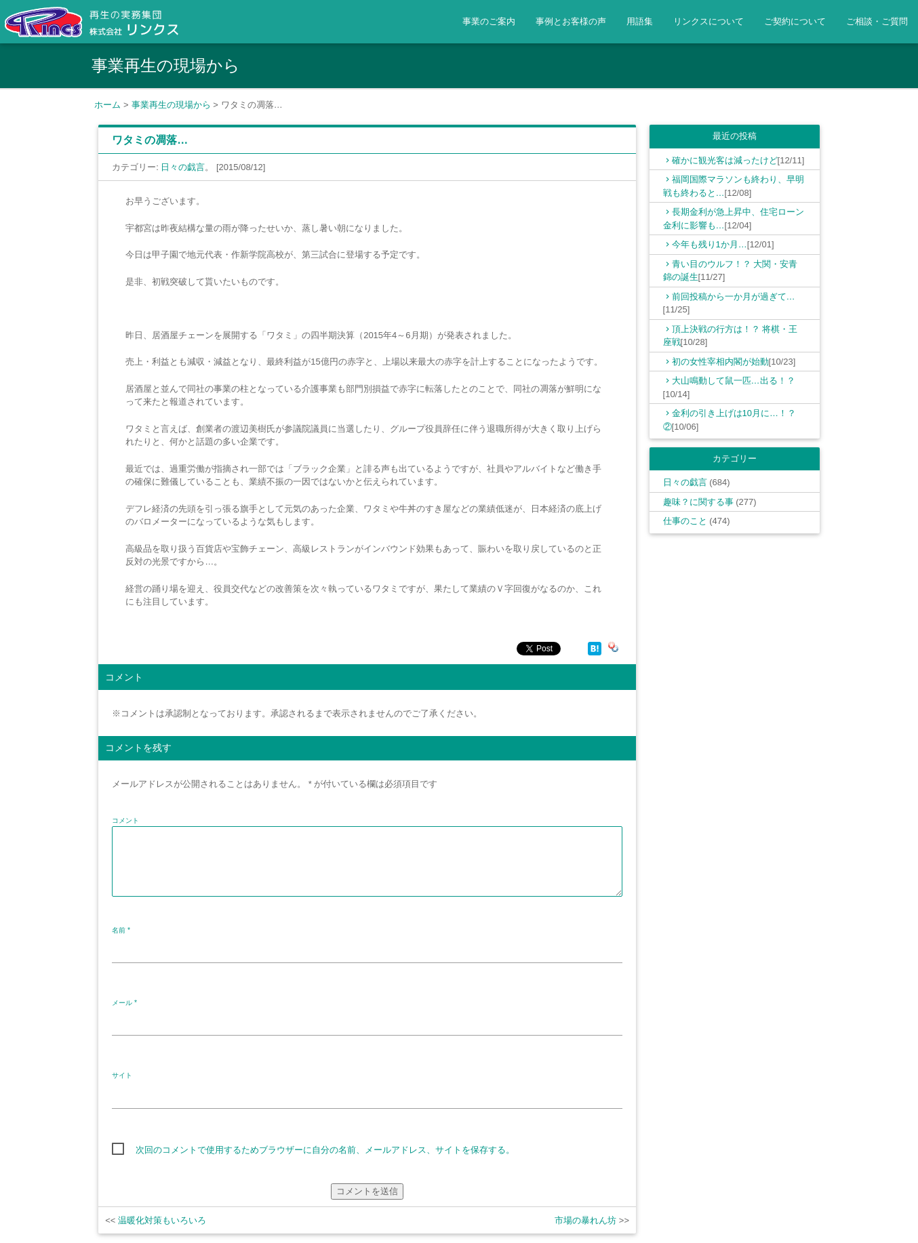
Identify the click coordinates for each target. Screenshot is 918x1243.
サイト (122, 1076)
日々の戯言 (183, 167)
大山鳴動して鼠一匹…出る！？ (733, 380)
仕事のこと (685, 521)
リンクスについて (708, 21)
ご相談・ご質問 (877, 21)
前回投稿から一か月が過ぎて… (733, 296)
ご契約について (795, 21)
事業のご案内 (488, 21)
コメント (125, 820)
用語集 (639, 21)
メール (124, 1002)
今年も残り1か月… (709, 244)
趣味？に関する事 (698, 502)
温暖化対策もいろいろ (162, 1220)
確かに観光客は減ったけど (725, 160)
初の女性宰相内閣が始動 (720, 361)
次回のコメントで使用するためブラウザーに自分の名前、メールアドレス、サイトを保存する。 (325, 1150)
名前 (121, 930)
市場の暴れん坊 (585, 1220)
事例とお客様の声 (571, 21)
